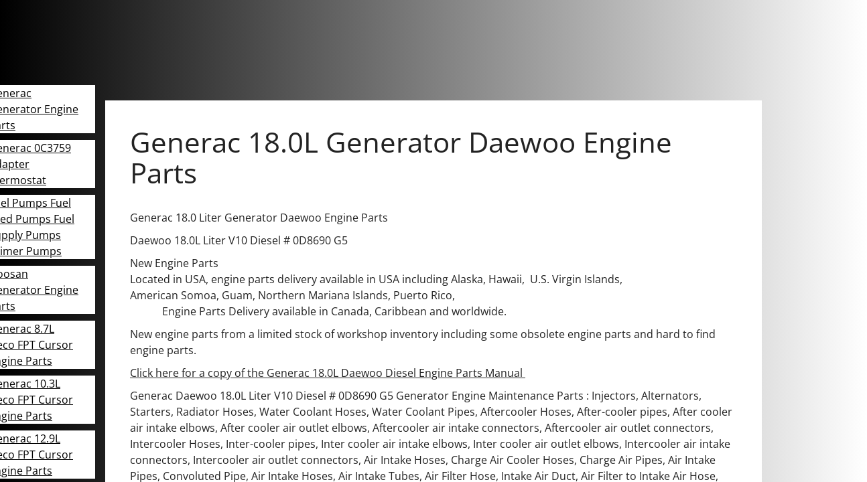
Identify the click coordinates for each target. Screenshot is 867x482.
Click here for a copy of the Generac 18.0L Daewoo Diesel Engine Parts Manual (327, 373)
